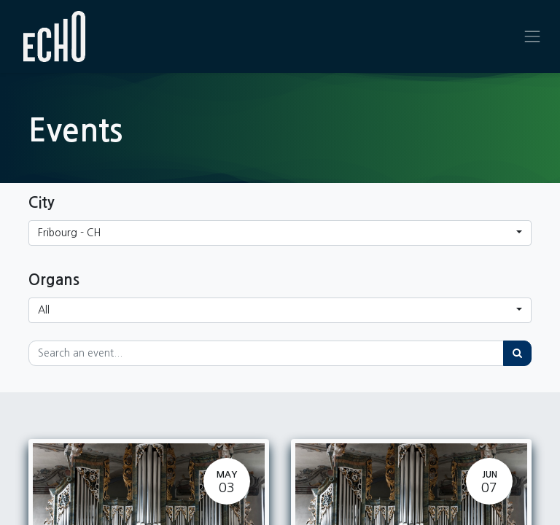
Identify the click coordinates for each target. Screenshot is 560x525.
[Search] (517, 353)
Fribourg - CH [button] (69, 233)
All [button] (44, 310)
